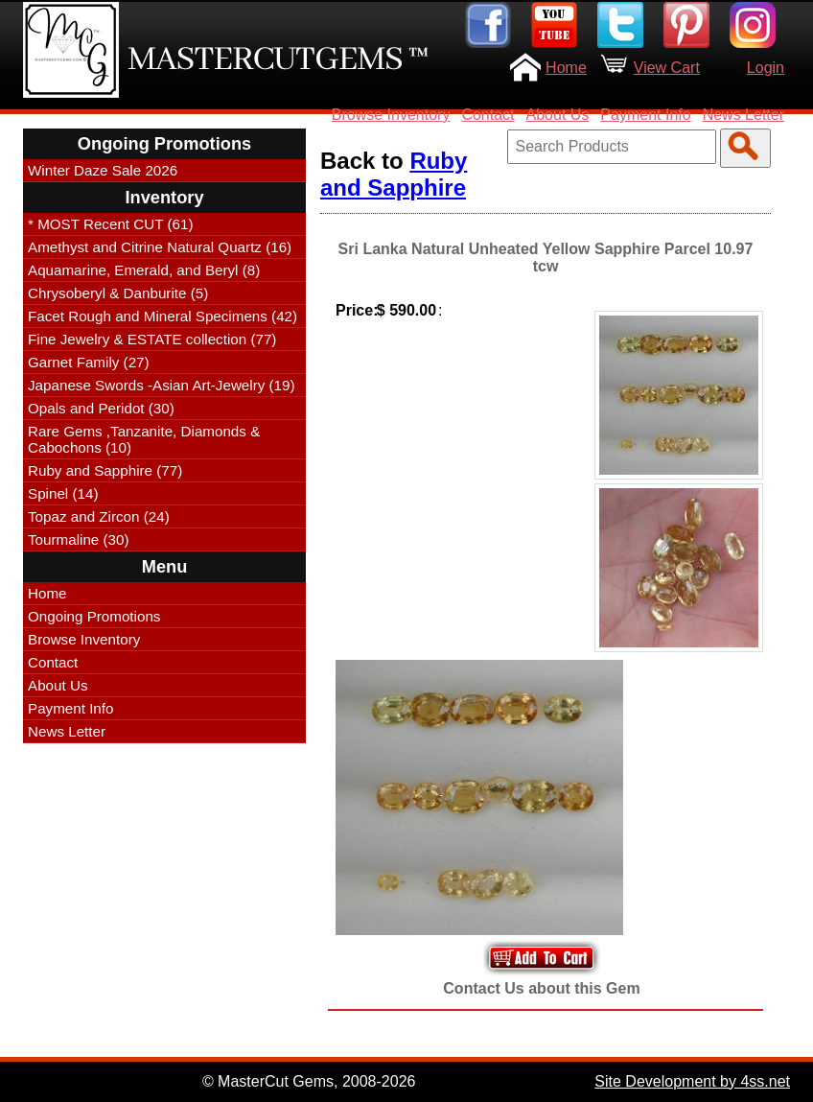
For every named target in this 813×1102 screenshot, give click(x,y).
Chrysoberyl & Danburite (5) (118, 293)
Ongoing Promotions (94, 616)
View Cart (667, 67)
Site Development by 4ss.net (692, 1081)
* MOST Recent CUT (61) (110, 224)
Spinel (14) (63, 493)
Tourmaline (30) (78, 539)
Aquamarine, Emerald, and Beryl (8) (144, 270)
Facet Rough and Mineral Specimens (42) (162, 316)
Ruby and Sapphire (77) (105, 470)
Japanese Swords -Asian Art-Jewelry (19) (161, 385)
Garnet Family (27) (89, 362)
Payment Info (645, 114)
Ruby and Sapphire (393, 174)
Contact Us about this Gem (541, 988)
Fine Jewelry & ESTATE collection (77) (152, 339)
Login (765, 67)
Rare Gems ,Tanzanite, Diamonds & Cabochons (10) (144, 439)
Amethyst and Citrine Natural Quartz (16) (159, 247)
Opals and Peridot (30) (101, 408)
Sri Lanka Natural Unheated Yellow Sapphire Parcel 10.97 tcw (546, 257)
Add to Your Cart (542, 957)
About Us (558, 114)
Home (566, 67)
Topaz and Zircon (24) (99, 516)
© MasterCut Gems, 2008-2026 (309, 1081)
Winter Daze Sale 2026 (102, 170)
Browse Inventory (391, 114)
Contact (487, 114)
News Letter (743, 114)
